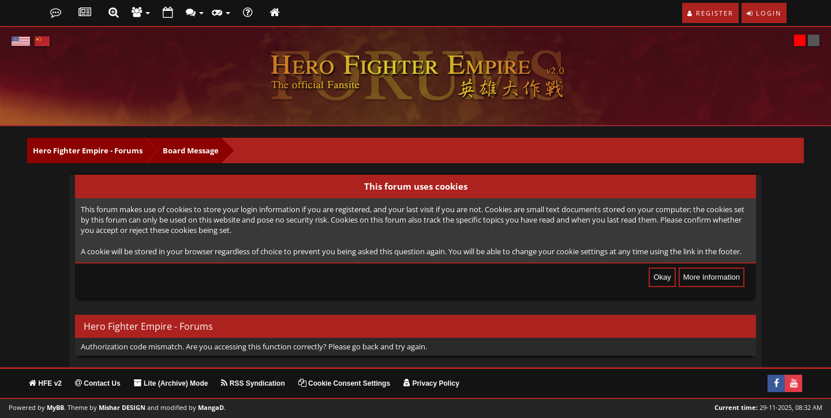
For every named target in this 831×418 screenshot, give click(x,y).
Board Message (191, 150)
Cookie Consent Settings (344, 383)
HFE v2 (45, 383)
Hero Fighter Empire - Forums (88, 150)
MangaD (211, 408)
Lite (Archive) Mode (171, 383)
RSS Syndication (253, 383)
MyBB (55, 408)
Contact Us (98, 383)
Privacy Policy (431, 383)
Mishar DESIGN (122, 408)
